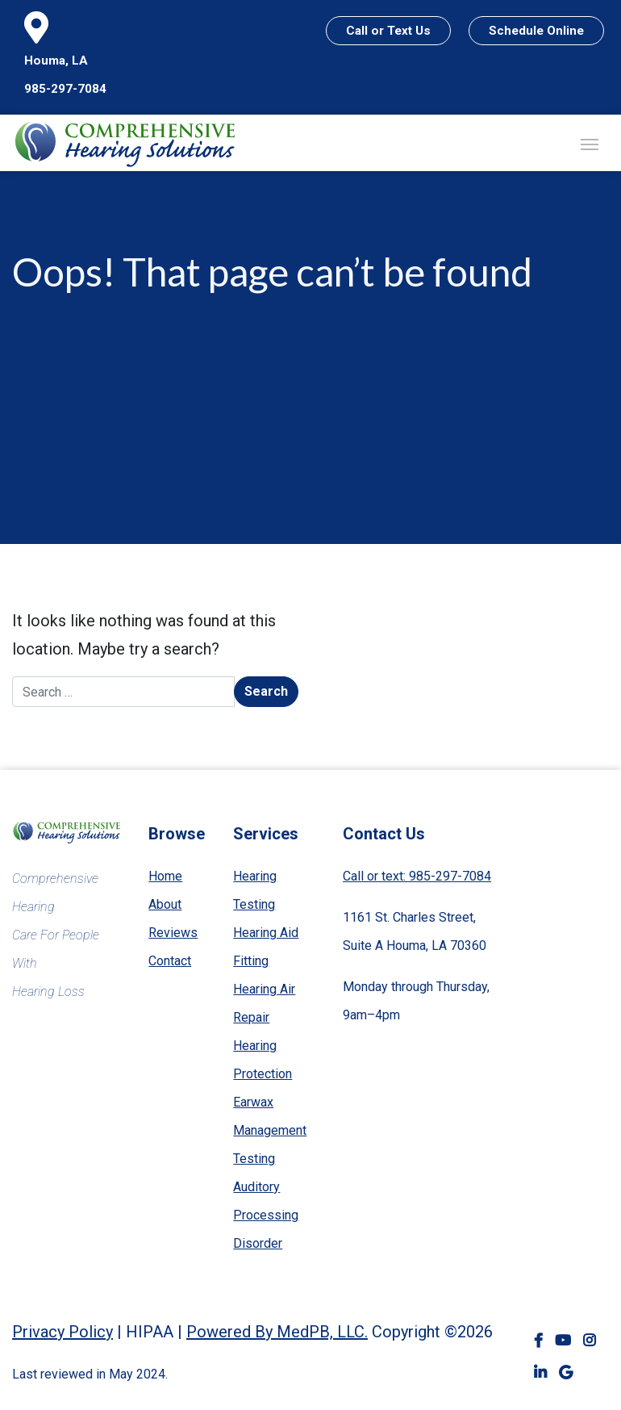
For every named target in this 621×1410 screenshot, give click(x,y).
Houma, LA (56, 60)
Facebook (538, 1341)
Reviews (173, 932)
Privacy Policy (62, 1331)
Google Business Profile (566, 1373)
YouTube (563, 1341)
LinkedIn (540, 1373)
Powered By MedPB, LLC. (277, 1331)
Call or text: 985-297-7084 (417, 876)
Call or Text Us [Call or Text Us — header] (388, 30)
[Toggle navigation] (589, 142)
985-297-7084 (65, 89)
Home (165, 876)
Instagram (589, 1341)
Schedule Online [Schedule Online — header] (536, 30)
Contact (169, 961)
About (164, 904)
